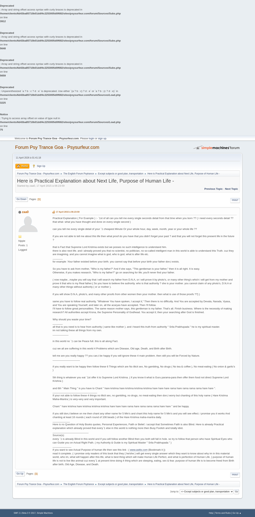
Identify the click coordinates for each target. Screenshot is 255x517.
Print (235, 200)
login (91, 138)
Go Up (20, 473)
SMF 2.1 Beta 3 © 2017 (25, 513)
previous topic (213, 188)
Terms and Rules (223, 513)
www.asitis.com (139, 449)
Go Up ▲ (237, 513)
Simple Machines (45, 513)
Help (211, 513)
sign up (102, 138)
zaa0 (25, 212)
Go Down (21, 199)
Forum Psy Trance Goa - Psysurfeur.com (57, 147)
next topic (231, 188)
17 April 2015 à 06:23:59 (67, 212)
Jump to (174, 491)
